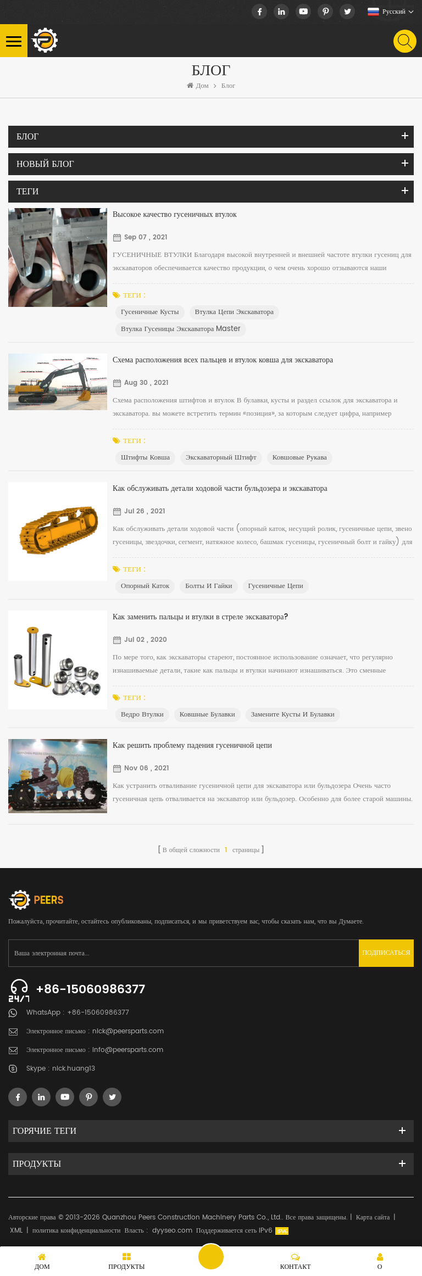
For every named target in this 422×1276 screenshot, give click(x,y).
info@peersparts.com (127, 1050)
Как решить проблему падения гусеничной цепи (192, 745)
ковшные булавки (207, 714)
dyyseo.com (172, 1230)
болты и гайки (208, 586)
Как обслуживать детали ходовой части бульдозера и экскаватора (220, 488)
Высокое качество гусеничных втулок (175, 214)
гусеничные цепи (275, 586)
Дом (198, 86)
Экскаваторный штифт (221, 457)
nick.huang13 (73, 1069)
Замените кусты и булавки (293, 714)
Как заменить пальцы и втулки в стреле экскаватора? (200, 617)
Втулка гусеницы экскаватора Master (181, 329)
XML (16, 1230)
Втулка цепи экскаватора (234, 312)
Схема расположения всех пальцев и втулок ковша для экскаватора (223, 360)
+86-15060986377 (90, 990)
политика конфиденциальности (76, 1230)
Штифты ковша (145, 457)
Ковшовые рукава (300, 457)
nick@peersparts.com (128, 1031)
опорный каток (145, 586)
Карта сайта (373, 1217)
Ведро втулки (142, 714)
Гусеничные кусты (150, 312)
